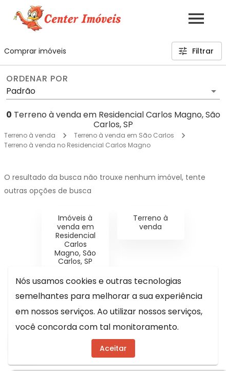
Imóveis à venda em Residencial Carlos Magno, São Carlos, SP (75, 239)
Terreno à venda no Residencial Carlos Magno (77, 145)
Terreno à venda (29, 135)
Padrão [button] (20, 91)
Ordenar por (37, 79)
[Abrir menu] (196, 18)
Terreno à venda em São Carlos (124, 135)
